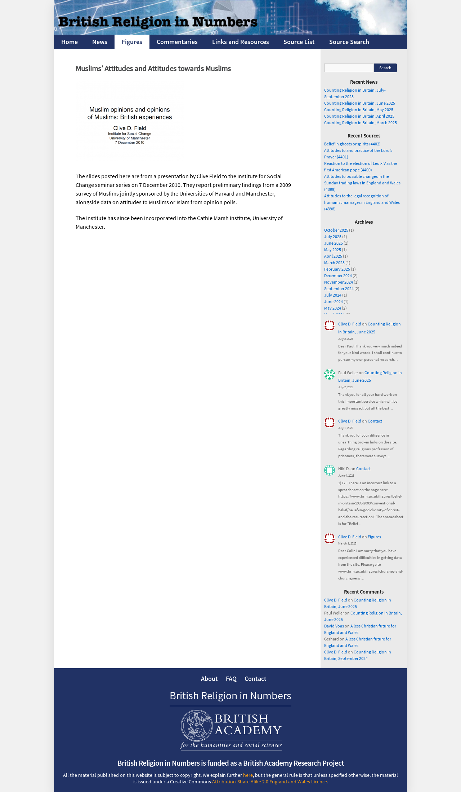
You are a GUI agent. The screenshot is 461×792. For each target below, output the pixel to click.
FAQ (231, 678)
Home (69, 42)
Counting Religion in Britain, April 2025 (359, 116)
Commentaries (177, 42)
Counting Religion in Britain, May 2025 (358, 109)
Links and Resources (240, 42)
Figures (132, 42)
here (248, 775)
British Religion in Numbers (230, 695)
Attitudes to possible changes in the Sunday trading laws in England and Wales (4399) (362, 183)
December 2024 (338, 275)
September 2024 (339, 288)
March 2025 (334, 262)
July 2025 (332, 236)
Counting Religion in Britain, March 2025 (360, 122)
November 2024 (338, 282)
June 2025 (333, 243)
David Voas (334, 626)
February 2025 (337, 269)
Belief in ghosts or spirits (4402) (352, 143)
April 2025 (333, 256)
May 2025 (332, 249)
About (209, 678)
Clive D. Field (349, 324)
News (99, 42)
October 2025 (336, 230)
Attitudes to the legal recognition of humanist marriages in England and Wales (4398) (362, 202)
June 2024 (333, 301)
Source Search (349, 42)
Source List (299, 42)
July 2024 (332, 295)
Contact (375, 421)
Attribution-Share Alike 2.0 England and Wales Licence (269, 781)
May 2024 (332, 308)
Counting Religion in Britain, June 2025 (359, 103)
